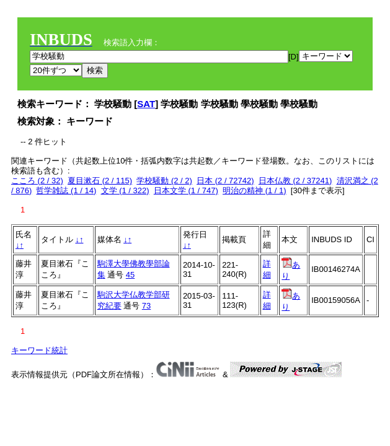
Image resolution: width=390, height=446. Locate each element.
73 (146, 305)
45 (130, 274)
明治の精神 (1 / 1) (254, 190)
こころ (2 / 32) (37, 180)
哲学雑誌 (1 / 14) (66, 190)
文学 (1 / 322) (125, 190)
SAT (146, 103)
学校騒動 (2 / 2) (164, 180)
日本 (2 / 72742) (225, 180)
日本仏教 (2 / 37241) (295, 180)
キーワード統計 (39, 350)
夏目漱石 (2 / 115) (100, 180)
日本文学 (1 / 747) (186, 190)
